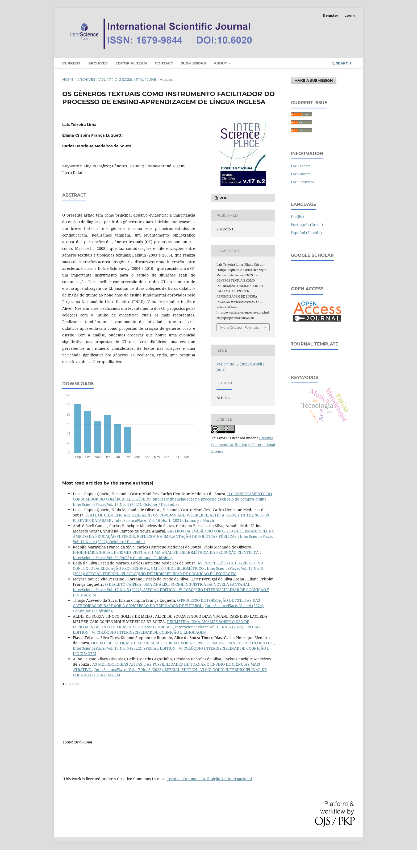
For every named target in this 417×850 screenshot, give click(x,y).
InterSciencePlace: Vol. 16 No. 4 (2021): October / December (126, 504)
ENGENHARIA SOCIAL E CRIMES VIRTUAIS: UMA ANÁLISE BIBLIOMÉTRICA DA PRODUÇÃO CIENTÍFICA (166, 552)
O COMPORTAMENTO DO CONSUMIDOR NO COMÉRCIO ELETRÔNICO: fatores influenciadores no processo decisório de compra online (172, 496)
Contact (164, 63)
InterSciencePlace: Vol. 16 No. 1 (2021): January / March (164, 520)
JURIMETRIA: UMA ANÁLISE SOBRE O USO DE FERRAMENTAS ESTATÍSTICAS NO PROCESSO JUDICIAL (161, 624)
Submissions (193, 63)
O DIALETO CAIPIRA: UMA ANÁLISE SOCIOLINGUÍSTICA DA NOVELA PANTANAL (178, 584)
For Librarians (302, 182)
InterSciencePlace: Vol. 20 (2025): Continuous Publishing (123, 557)
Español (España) (306, 232)
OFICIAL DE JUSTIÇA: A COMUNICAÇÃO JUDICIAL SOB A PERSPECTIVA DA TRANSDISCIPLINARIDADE (182, 642)
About (221, 63)
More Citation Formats (239, 327)
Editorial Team (131, 63)
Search (341, 63)
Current (71, 63)
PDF (222, 198)
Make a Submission (313, 80)
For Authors (301, 174)
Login (349, 15)
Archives (97, 63)
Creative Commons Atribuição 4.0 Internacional (209, 778)
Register (330, 15)
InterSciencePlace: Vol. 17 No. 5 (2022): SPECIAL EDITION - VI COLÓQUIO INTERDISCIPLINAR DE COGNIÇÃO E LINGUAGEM (168, 571)
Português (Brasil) (307, 224)
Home (68, 79)
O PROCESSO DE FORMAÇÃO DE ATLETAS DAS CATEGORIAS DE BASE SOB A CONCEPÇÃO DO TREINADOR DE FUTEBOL (166, 603)
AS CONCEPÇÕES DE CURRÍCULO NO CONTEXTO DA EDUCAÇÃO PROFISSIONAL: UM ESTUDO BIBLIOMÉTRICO (168, 565)
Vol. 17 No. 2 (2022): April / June (127, 79)
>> (77, 683)
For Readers (301, 166)
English (297, 216)
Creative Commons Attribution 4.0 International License (243, 445)
